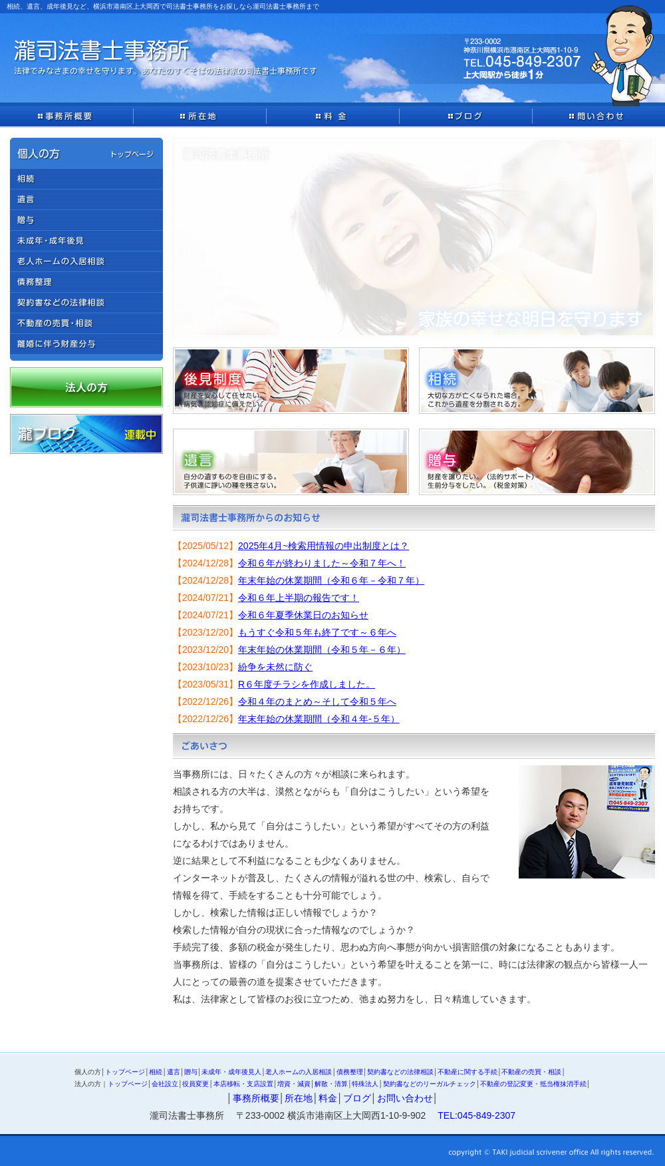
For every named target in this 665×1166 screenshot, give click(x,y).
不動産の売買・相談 (531, 1071)
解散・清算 (331, 1083)
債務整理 (349, 1071)
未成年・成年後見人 (231, 1071)
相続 (155, 1071)
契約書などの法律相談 (400, 1071)
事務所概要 (256, 1098)
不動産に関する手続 (467, 1071)
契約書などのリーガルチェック (429, 1083)
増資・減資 (294, 1083)
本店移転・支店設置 (243, 1083)
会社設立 (165, 1083)
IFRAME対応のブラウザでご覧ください (414, 630)
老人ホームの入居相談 (298, 1071)
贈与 (191, 1071)
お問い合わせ (405, 1098)
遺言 (173, 1071)
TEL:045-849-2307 (476, 1115)
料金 (328, 1098)
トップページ (125, 1071)
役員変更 (195, 1083)
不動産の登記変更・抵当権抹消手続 (533, 1083)
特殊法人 (365, 1083)
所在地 (299, 1098)
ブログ (357, 1098)
